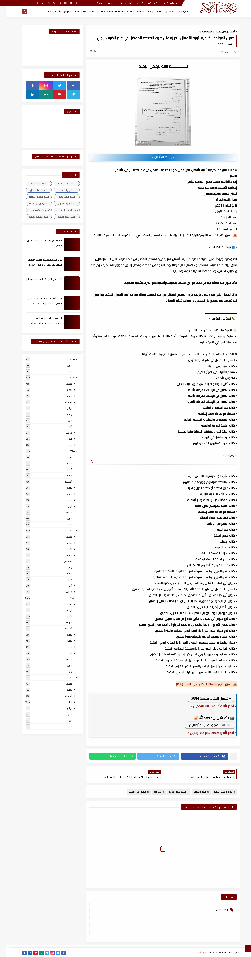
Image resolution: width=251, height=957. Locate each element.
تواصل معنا (106, 3)
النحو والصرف (199, 31)
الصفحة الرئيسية (167, 3)
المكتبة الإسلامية (130, 11)
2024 (66, 451)
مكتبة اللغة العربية (110, 11)
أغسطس (62, 402)
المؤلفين (164, 11)
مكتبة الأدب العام (90, 11)
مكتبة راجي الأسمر (133, 792)
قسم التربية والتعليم (33, 203)
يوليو (63, 408)
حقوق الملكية (140, 3)
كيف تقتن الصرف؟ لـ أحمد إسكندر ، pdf (39, 279)
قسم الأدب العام (61, 197)
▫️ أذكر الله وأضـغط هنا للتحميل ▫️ (207, 706)
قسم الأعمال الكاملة (33, 197)
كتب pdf (153, 792)
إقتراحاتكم (117, 3)
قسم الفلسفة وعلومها (33, 210)
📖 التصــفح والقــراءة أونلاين (204, 725)
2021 (66, 677)
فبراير (63, 365)
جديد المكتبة (154, 3)
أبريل (64, 426)
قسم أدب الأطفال (33, 190)
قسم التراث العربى (61, 203)
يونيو (63, 414)
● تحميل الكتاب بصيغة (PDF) (205, 698)
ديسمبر (62, 384)
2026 (66, 359)
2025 (66, 377)
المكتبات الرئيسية (149, 11)
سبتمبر (63, 396)
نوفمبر (63, 390)
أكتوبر (63, 469)
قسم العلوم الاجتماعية (61, 210)
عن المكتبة (127, 3)
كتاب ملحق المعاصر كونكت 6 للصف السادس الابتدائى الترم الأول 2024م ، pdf (39, 265)
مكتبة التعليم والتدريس (68, 11)
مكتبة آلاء (196, 952)
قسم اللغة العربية (173, 792)
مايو (64, 420)
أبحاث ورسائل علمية (219, 31)
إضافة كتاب (94, 3)
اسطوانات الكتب (33, 183)
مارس (63, 433)
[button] (198, 756)
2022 (66, 598)
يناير (64, 371)
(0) (87, 51)
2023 (66, 531)
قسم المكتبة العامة (33, 217)
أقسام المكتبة (178, 11)
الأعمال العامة (48, 11)
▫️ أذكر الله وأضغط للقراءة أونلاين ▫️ (206, 732)
